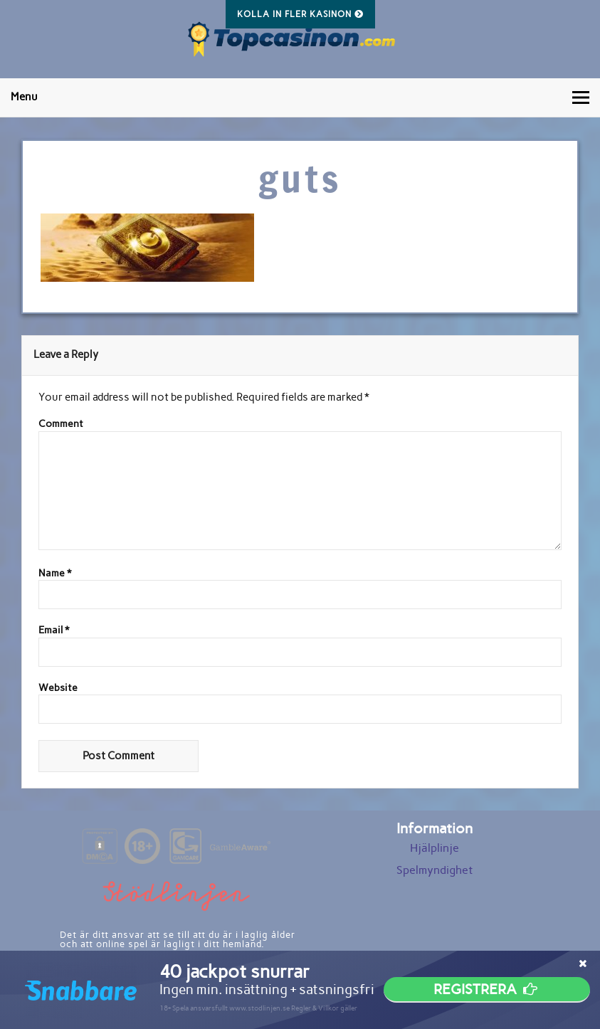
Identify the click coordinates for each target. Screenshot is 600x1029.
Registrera (486, 989)
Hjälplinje (434, 848)
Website (58, 688)
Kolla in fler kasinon (300, 14)
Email (53, 630)
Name (54, 574)
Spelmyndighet (434, 870)
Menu (24, 96)
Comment (60, 424)
